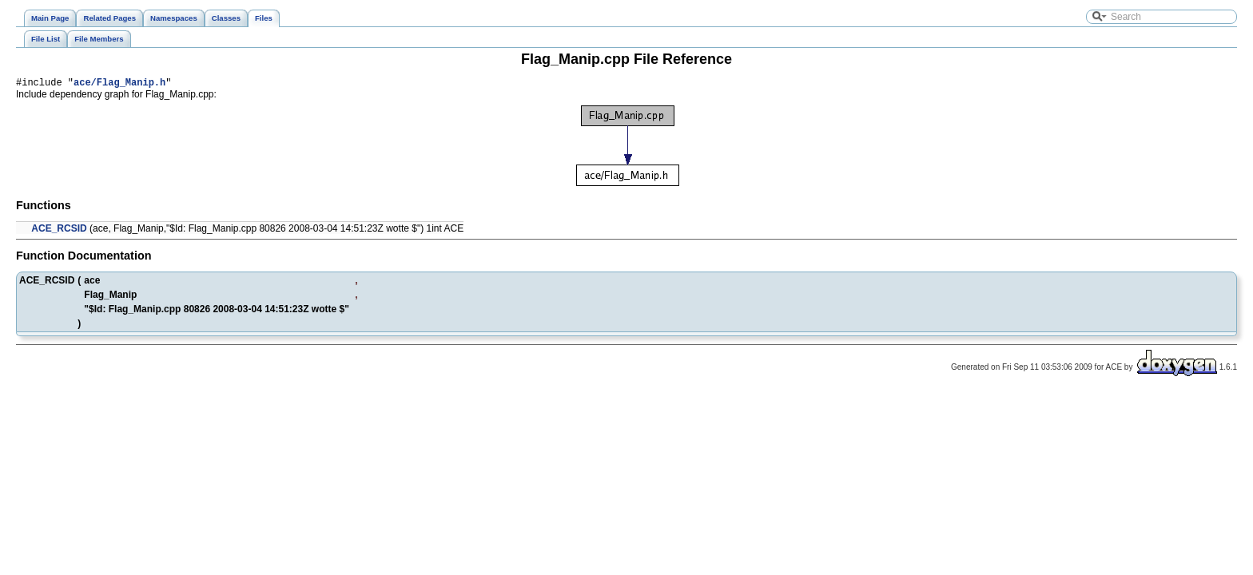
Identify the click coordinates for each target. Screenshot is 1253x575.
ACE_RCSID (58, 230)
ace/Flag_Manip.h (119, 84)
